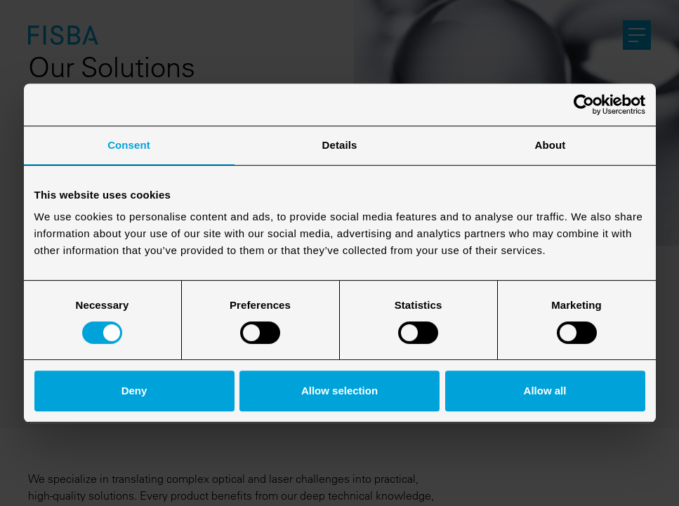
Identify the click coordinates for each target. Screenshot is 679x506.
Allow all (545, 391)
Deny (134, 391)
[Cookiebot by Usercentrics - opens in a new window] (583, 104)
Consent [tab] (128, 145)
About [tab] (550, 145)
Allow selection (339, 391)
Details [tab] (339, 145)
